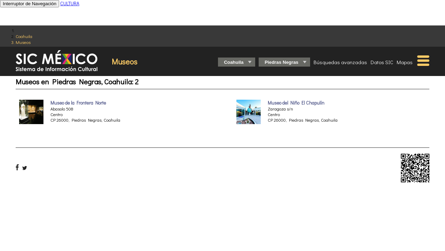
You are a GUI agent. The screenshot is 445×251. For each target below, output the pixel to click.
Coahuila (24, 36)
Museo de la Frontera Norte (78, 103)
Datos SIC (382, 62)
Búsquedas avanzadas (340, 62)
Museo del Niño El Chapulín (296, 103)
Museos (23, 42)
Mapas (405, 62)
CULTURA (69, 3)
